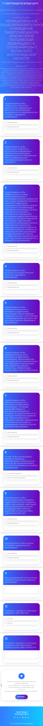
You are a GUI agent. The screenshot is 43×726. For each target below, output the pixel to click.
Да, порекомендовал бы (14, 473)
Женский (10, 618)
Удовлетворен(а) (12, 122)
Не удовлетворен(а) (13, 126)
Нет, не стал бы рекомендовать (16, 477)
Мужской (10, 623)
